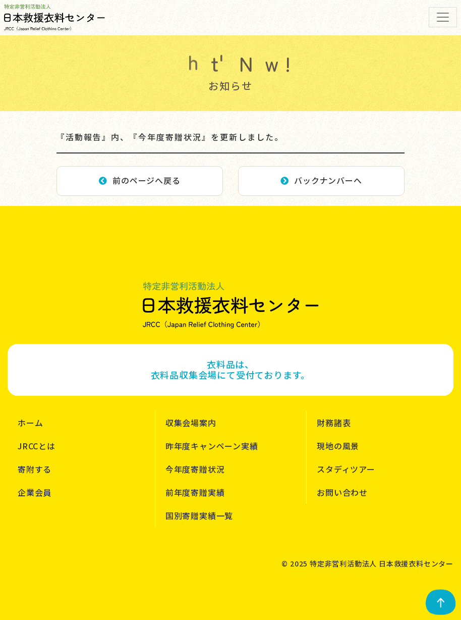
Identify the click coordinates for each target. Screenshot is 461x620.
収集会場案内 (190, 423)
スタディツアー (346, 469)
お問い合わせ (342, 492)
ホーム (30, 423)
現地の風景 (338, 446)
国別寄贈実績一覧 (199, 515)
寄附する (34, 469)
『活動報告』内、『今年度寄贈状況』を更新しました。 (169, 137)
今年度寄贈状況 (195, 469)
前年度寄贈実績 (195, 492)
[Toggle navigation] (443, 17)
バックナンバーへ (321, 180)
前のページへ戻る (139, 180)
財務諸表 (334, 423)
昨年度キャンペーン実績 (211, 446)
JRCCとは (36, 446)
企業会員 (34, 492)
